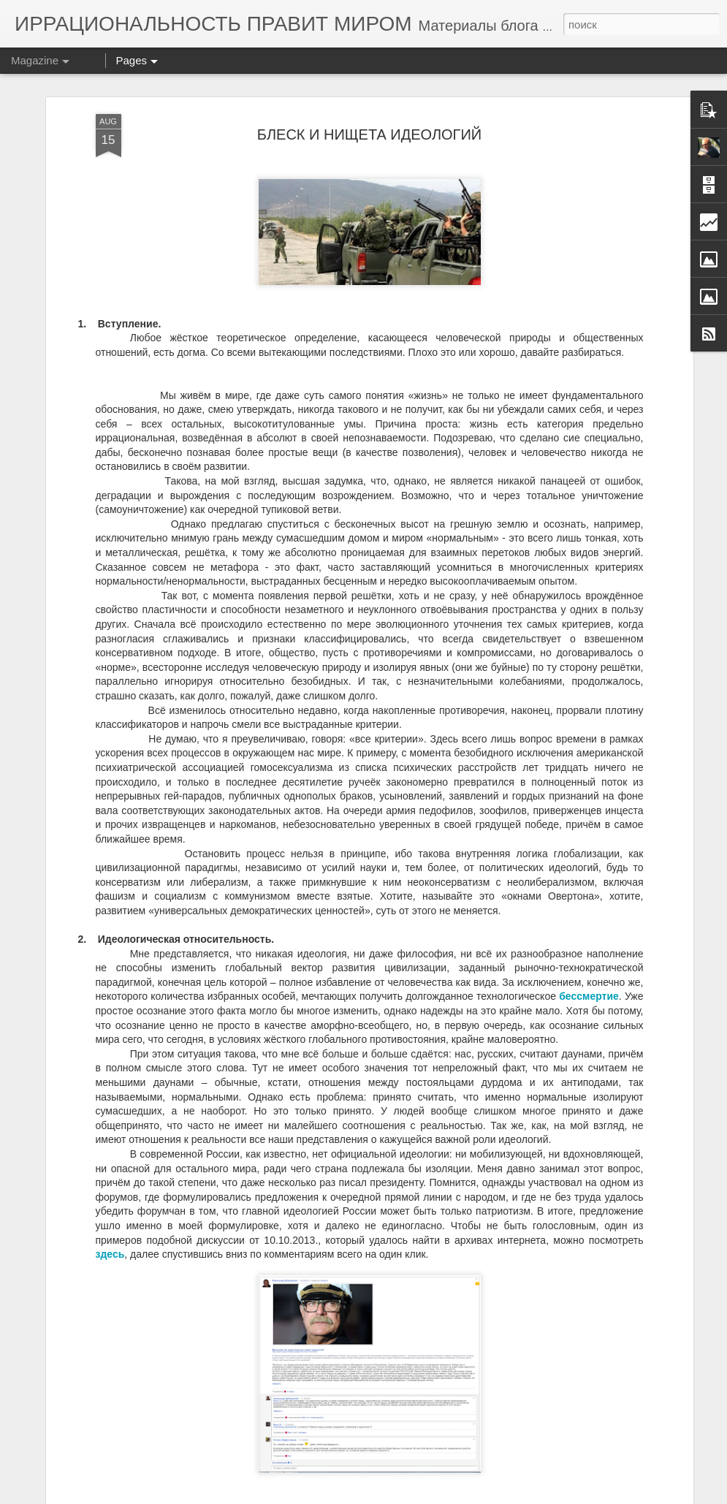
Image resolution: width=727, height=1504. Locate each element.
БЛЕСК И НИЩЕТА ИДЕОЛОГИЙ (369, 134)
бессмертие (589, 996)
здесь (110, 1254)
